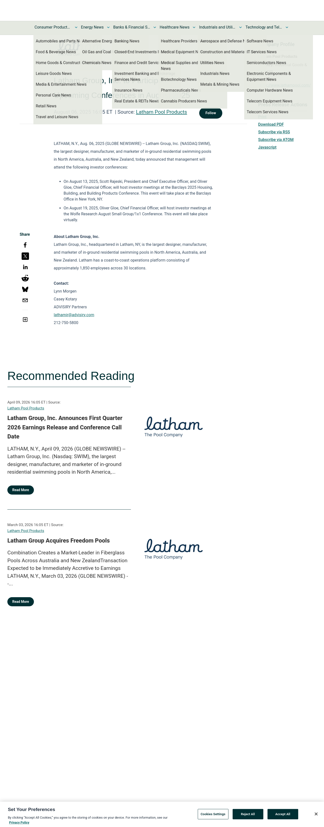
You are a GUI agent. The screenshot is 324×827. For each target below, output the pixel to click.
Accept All (282, 815)
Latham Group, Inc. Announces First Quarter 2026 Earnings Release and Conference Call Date (64, 427)
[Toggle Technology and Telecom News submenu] (286, 27)
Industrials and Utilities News (217, 27)
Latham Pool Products (161, 112)
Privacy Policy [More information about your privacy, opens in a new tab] (19, 824)
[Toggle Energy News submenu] (108, 27)
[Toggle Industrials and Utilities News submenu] (240, 27)
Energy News (92, 27)
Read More (20, 490)
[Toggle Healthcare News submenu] (194, 27)
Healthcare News (175, 27)
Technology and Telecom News (263, 27)
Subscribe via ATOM (276, 139)
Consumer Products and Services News (53, 27)
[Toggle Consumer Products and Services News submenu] (76, 27)
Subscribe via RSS (274, 132)
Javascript (267, 147)
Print (262, 116)
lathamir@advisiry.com (74, 314)
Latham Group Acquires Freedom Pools (58, 540)
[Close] (316, 815)
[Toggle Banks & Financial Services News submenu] (154, 27)
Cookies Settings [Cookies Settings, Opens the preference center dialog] (213, 815)
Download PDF (271, 124)
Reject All (248, 815)
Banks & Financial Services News (131, 27)
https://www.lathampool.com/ (284, 85)
